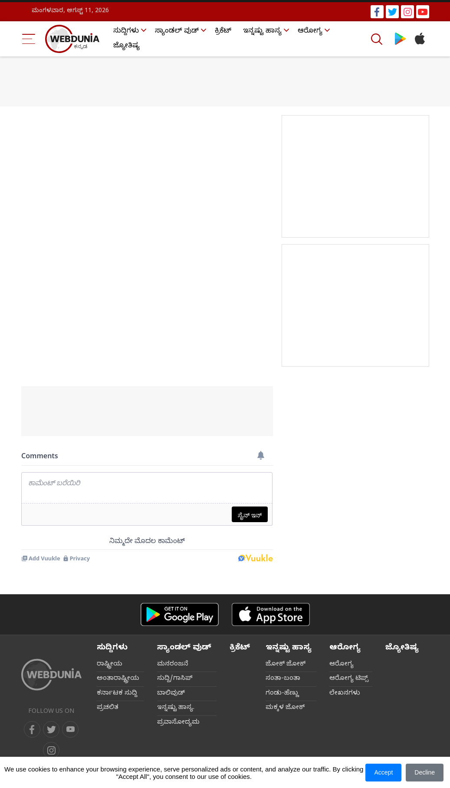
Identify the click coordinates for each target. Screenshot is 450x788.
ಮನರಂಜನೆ (172, 664)
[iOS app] (271, 614)
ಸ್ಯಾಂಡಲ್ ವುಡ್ (177, 31)
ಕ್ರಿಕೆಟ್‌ (223, 31)
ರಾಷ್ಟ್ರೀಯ (109, 664)
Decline (424, 772)
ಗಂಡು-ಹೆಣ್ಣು (282, 693)
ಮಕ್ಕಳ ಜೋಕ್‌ (285, 708)
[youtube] (70, 729)
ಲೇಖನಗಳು (344, 693)
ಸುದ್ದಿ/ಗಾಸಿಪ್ (175, 679)
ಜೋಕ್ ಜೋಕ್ (285, 664)
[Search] (377, 39)
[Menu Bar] (28, 38)
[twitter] (51, 729)
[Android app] (180, 614)
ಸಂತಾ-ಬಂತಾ (283, 679)
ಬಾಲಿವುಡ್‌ (171, 693)
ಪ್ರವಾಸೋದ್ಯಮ (178, 722)
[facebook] (32, 729)
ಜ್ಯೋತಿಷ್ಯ (126, 46)
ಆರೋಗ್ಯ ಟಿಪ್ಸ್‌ (348, 679)
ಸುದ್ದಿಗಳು (126, 31)
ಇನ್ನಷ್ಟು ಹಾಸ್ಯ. (175, 708)
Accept (383, 772)
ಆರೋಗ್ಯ (310, 31)
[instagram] (51, 750)
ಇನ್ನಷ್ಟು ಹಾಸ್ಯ (262, 31)
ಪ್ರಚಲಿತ (107, 708)
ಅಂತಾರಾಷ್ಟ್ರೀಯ (118, 679)
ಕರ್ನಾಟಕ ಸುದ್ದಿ (117, 693)
